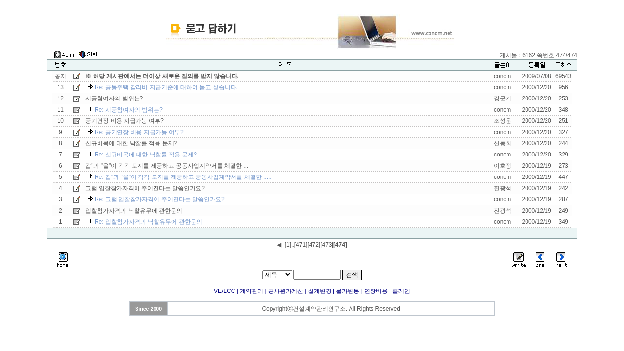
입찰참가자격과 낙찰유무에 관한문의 (133, 210)
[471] (301, 244)
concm (502, 76)
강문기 (502, 98)
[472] (313, 244)
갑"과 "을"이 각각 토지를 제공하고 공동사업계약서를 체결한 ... (166, 165)
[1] (288, 244)
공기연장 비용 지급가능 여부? (124, 120)
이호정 (502, 165)
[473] (326, 244)
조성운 (502, 120)
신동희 (502, 143)
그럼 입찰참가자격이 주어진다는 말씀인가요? (145, 188)
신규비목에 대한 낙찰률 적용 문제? (131, 143)
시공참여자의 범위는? (114, 98)
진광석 (502, 188)
